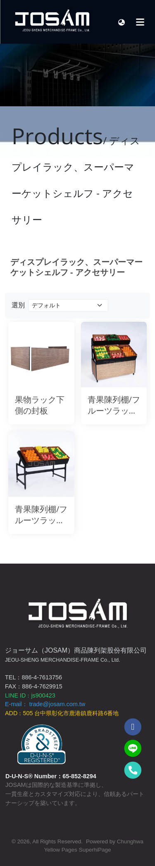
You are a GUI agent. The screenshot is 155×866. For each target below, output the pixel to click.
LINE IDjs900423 (30, 695)
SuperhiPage (95, 850)
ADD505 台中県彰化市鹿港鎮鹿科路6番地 (62, 713)
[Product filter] (68, 305)
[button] (121, 22)
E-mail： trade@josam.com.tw (45, 704)
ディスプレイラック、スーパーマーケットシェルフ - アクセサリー (76, 267)
